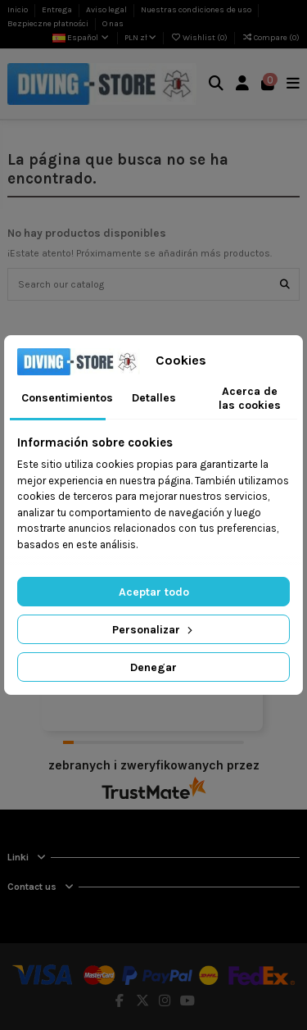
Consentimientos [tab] (63, 398)
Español (81, 38)
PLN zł (140, 38)
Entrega (58, 10)
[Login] (242, 84)
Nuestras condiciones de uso (197, 10)
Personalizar (154, 630)
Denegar (153, 667)
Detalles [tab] (154, 398)
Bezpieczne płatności (48, 24)
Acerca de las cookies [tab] (250, 398)
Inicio (18, 10)
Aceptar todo (154, 592)
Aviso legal (107, 10)
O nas (113, 24)
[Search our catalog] (285, 284)
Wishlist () (199, 38)
